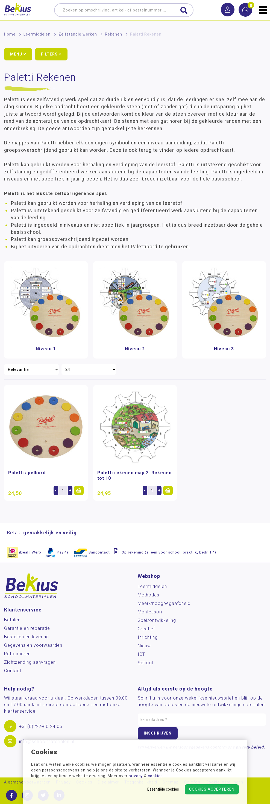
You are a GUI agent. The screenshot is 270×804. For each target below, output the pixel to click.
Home (10, 34)
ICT (141, 654)
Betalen (12, 619)
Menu (18, 54)
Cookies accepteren (211, 789)
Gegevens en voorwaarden (33, 645)
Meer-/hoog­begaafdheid (164, 603)
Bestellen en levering (26, 636)
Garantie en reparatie (27, 628)
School (145, 662)
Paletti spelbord (27, 472)
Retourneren (17, 653)
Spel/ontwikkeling (157, 620)
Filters (51, 54)
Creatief (146, 628)
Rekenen (113, 34)
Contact (12, 670)
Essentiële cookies (163, 789)
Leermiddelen (37, 34)
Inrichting (148, 637)
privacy (136, 776)
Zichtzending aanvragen (30, 662)
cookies (155, 776)
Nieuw (144, 645)
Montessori (150, 611)
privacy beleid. (250, 747)
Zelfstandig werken (77, 34)
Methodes (148, 595)
